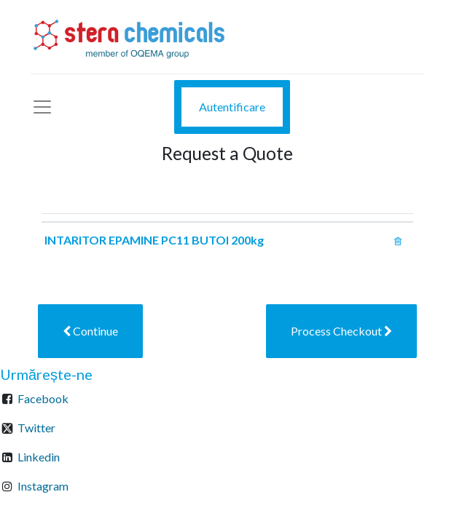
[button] (90, 331)
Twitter (36, 427)
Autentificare (232, 107)
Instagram (43, 486)
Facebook (43, 398)
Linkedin (38, 457)
